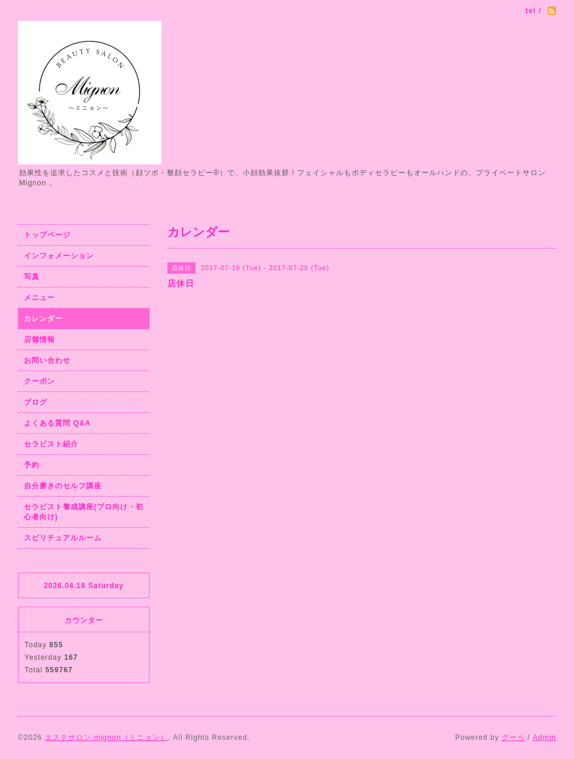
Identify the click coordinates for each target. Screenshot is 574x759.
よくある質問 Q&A (57, 423)
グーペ (513, 737)
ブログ (35, 402)
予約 (31, 465)
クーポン (39, 381)
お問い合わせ (47, 360)
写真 (31, 277)
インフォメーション (59, 256)
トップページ (47, 235)
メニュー (39, 297)
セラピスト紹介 (51, 444)
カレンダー (43, 318)
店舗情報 (39, 339)
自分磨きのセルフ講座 (63, 486)
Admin (544, 737)
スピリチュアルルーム (63, 538)
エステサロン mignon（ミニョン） (106, 737)
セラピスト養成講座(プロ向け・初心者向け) (84, 512)
